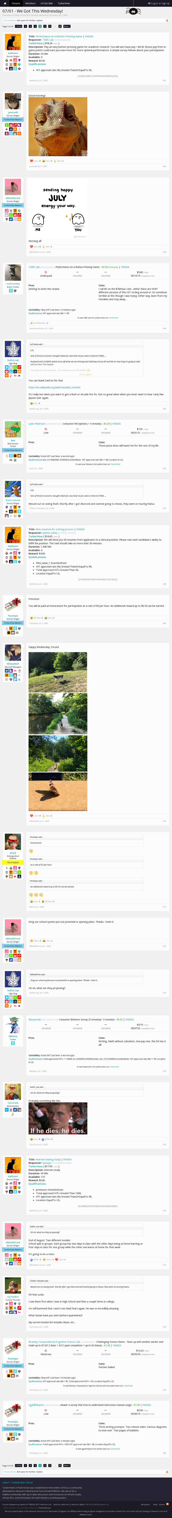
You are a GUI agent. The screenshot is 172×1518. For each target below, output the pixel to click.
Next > (67, 26)
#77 (164, 1265)
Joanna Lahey (49, 532)
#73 (164, 993)
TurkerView (35, 43)
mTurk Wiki (47, 3)
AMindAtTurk (13, 198)
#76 (164, 1210)
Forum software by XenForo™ (27, 1504)
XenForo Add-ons (61, 1504)
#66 (164, 468)
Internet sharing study (48, 1159)
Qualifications (37, 64)
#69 (164, 623)
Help (155, 1504)
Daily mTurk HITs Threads (26, 15)
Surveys (46, 1162)
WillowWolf (13, 663)
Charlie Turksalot (13, 500)
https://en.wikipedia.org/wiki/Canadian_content (54, 387)
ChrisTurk (13, 1103)
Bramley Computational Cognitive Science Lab (54, 1341)
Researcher (35, 1019)
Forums (16, 3)
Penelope (13, 615)
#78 (164, 1327)
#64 (164, 328)
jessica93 (13, 112)
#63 (164, 252)
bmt (13, 440)
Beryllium (145, 1504)
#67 (164, 508)
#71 (164, 907)
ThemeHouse (44, 1508)
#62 (164, 166)
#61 (164, 80)
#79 (164, 1390)
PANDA (89, 36)
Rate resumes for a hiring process (55, 529)
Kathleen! (13, 53)
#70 (164, 821)
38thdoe (13, 1036)
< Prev (19, 26)
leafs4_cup (13, 360)
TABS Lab (48, 39)
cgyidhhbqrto (36, 1404)
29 (60, 26)
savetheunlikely (13, 284)
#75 (164, 1144)
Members (30, 3)
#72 (164, 946)
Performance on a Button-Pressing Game (59, 36)
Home (5, 3)
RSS (167, 1504)
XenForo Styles (78, 1504)
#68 (164, 584)
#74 (164, 1071)
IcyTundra (53, 15)
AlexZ (13, 853)
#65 (164, 409)
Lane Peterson (37, 423)
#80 (164, 1453)
